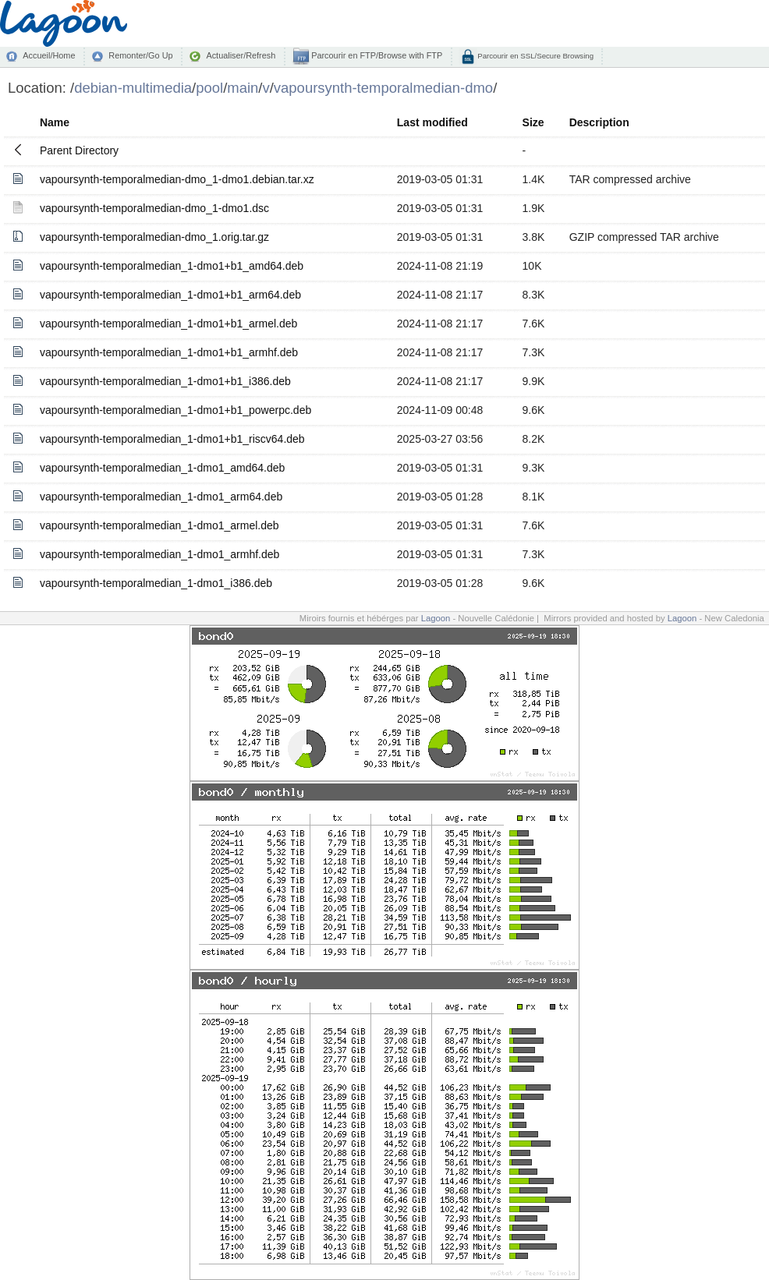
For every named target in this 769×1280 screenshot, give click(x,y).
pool (209, 88)
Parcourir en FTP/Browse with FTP (375, 55)
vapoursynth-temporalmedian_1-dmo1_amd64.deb (162, 467)
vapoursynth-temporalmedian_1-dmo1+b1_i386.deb (165, 381)
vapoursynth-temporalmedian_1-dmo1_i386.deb (156, 583)
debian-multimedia (133, 88)
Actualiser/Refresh (240, 55)
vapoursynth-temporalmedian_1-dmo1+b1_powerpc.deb (175, 410)
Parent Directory (79, 150)
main (242, 88)
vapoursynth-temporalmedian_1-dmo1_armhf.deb (159, 554)
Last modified (432, 122)
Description (599, 122)
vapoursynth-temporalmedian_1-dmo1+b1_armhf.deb (169, 352)
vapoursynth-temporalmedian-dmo (383, 88)
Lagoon (436, 618)
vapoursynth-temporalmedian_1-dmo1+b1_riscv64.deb (172, 439)
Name (54, 122)
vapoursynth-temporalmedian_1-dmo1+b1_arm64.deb (170, 294)
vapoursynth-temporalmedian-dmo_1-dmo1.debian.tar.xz (177, 179)
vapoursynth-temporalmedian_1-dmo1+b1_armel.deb (168, 323)
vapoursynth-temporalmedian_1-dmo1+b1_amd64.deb (171, 266)
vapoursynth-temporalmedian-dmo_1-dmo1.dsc (154, 208)
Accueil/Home (49, 55)
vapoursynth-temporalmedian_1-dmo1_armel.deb (159, 525)
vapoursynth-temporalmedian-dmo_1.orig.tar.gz (154, 237)
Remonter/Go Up (140, 55)
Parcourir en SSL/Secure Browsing (535, 55)
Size (533, 122)
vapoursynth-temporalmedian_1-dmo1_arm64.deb (161, 496)
